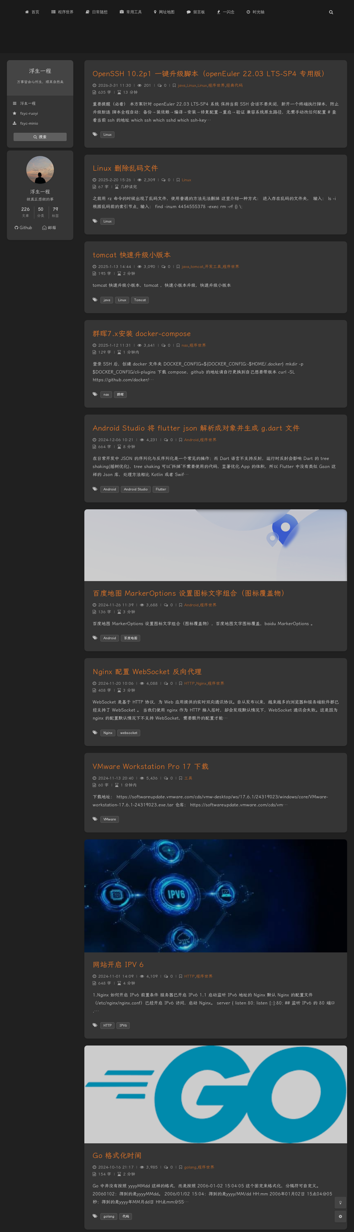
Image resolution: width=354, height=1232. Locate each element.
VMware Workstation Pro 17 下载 (151, 766)
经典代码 (234, 85)
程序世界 (216, 85)
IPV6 (123, 1025)
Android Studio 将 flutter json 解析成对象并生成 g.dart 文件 (196, 428)
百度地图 (130, 638)
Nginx (201, 683)
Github (23, 227)
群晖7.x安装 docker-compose (142, 333)
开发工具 (213, 266)
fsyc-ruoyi (25, 113)
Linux (191, 85)
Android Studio (136, 489)
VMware (109, 819)
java (181, 85)
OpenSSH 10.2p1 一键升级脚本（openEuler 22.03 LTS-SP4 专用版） (211, 74)
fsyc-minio (25, 123)
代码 (125, 1216)
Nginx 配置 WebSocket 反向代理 (147, 672)
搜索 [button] (40, 137)
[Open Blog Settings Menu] (340, 1216)
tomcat (197, 266)
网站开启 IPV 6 (118, 964)
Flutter (161, 489)
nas (185, 345)
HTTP (189, 683)
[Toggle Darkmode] (340, 1202)
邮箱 (49, 227)
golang (190, 1167)
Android (191, 440)
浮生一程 (24, 103)
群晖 (120, 395)
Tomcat (140, 300)
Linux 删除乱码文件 (125, 168)
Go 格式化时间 (117, 1155)
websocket (128, 733)
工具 (188, 778)
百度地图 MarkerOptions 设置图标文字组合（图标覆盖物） (190, 593)
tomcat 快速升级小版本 (132, 255)
